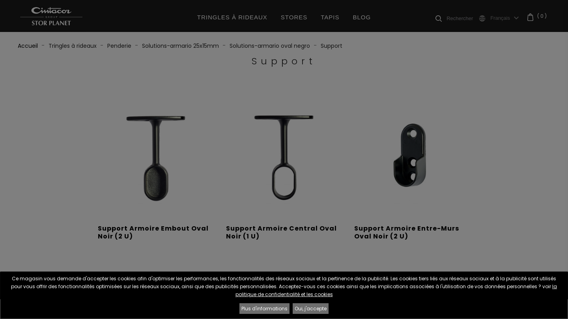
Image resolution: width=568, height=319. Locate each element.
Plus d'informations (264, 308)
